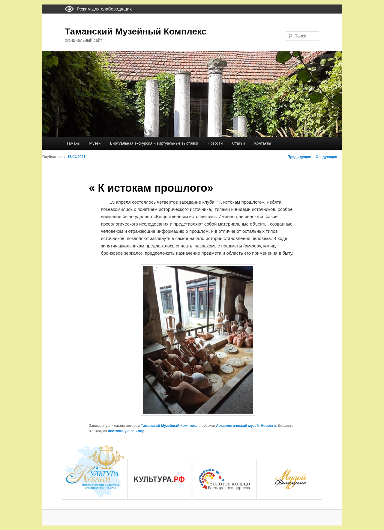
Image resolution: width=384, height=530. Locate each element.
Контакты (262, 143)
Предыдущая (297, 157)
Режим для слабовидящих (104, 8)
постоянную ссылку (126, 431)
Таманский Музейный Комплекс (135, 31)
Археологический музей (237, 426)
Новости (215, 143)
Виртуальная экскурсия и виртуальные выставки (154, 143)
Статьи (238, 143)
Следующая (329, 157)
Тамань (73, 143)
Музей (94, 143)
